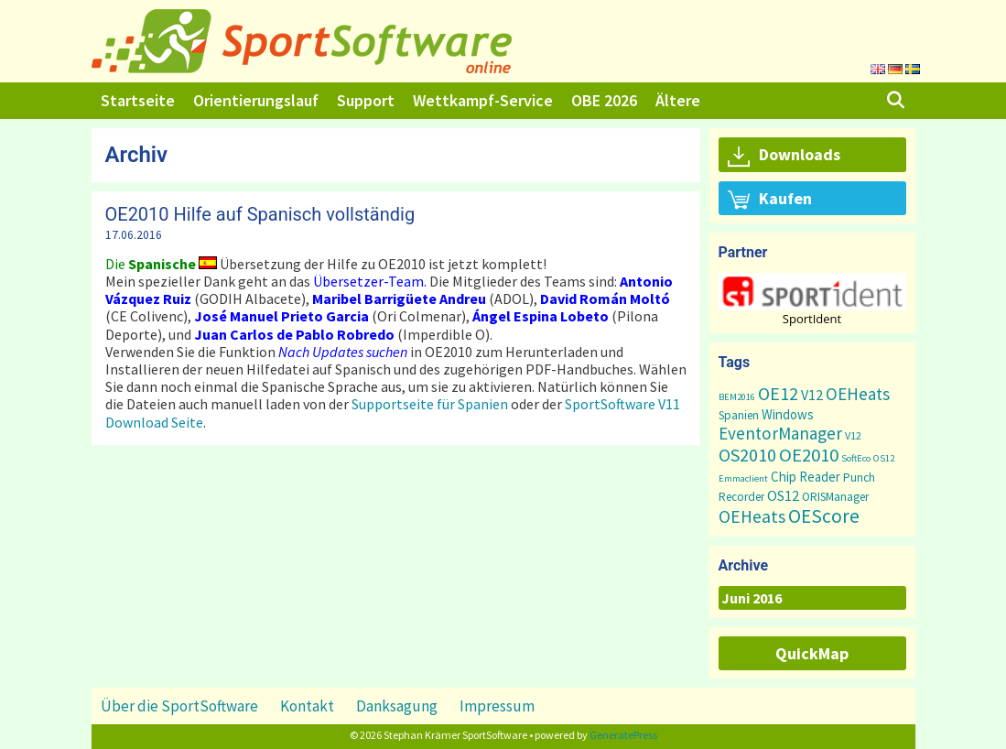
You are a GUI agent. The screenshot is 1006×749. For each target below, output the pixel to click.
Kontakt (307, 706)
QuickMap (812, 653)
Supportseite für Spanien (430, 404)
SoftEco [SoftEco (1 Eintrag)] (856, 458)
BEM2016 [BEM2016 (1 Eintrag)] (737, 397)
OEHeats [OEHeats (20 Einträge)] (752, 516)
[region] (812, 299)
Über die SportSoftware (179, 706)
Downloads (784, 156)
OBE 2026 (604, 100)
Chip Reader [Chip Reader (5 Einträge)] (805, 476)
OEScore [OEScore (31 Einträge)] (824, 516)
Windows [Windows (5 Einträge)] (788, 414)
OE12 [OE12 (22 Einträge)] (778, 393)
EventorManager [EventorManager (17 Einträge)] (780, 433)
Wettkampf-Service (483, 100)
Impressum (497, 706)
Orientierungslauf (256, 100)
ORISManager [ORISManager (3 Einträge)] (835, 497)
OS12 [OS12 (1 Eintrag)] (883, 458)
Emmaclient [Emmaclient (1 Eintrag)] (743, 478)
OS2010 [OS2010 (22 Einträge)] (747, 454)
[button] (812, 291)
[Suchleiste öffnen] (894, 100)
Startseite (138, 100)
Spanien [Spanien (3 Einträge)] (739, 415)
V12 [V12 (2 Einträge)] (853, 435)
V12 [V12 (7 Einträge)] (812, 394)
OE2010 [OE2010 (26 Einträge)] (808, 455)
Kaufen (770, 200)
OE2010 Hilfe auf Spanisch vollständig (260, 214)
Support (366, 100)
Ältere (677, 100)
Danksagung (397, 706)
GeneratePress (623, 735)
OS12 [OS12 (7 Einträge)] (783, 495)
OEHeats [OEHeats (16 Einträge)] (858, 394)
